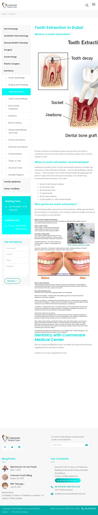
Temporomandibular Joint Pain (17, 131)
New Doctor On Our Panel (23, 466)
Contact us (39, 353)
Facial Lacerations (16, 140)
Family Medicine (12, 181)
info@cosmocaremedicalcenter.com (70, 493)
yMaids (19, 498)
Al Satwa (16, 495)
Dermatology (11, 28)
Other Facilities (12, 188)
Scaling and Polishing (18, 85)
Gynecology (10, 56)
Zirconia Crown (15, 168)
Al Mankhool (26, 495)
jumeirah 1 (36, 495)
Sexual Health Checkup (16, 42)
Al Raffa (11, 498)
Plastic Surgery (12, 63)
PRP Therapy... (17, 483)
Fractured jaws (15, 154)
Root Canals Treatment (13, 107)
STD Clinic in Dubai (20, 512)
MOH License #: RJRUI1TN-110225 (65, 508)
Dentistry (9, 70)
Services (12, 14)
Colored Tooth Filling (21, 475)
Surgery (8, 49)
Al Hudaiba (6, 495)
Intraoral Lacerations (18, 147)
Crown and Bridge (16, 78)
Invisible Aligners (16, 175)
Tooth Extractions (16, 92)
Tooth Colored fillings (18, 99)
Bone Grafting (14, 123)
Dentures (12, 116)
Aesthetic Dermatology (16, 35)
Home (4, 14)
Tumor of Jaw (14, 161)
